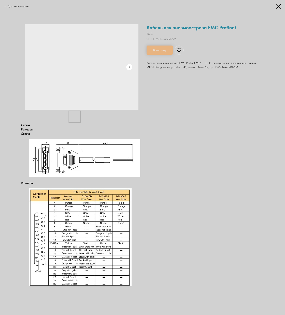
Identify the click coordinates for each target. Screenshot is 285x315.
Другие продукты (18, 6)
